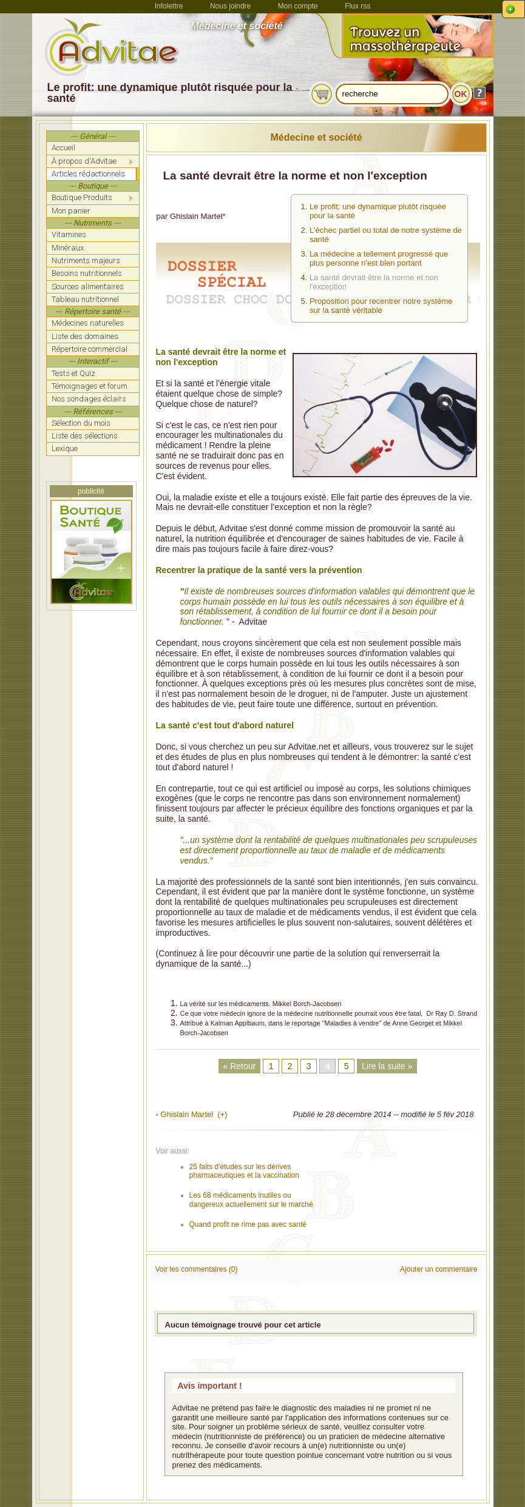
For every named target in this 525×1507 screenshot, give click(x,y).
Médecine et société (316, 137)
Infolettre (169, 6)
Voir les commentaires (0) (196, 1269)
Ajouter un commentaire (438, 1269)
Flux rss (357, 6)
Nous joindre (230, 6)
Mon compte (298, 6)
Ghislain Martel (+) (193, 1114)
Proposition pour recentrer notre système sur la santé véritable (381, 306)
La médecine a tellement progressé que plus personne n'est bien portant (379, 258)
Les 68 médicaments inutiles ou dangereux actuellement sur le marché (251, 1199)
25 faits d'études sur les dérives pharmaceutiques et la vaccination (244, 1171)
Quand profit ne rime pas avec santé (248, 1224)
